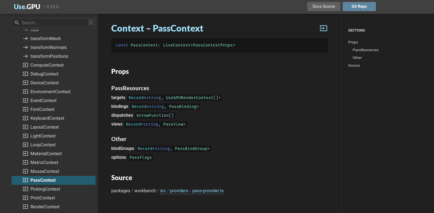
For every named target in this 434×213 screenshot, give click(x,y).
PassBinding (183, 107)
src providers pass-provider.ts (192, 190)
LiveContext (176, 45)
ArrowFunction (152, 116)
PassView (173, 125)
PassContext (144, 45)
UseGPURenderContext (189, 98)
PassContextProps (213, 45)
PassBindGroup (191, 149)
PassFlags (141, 158)
